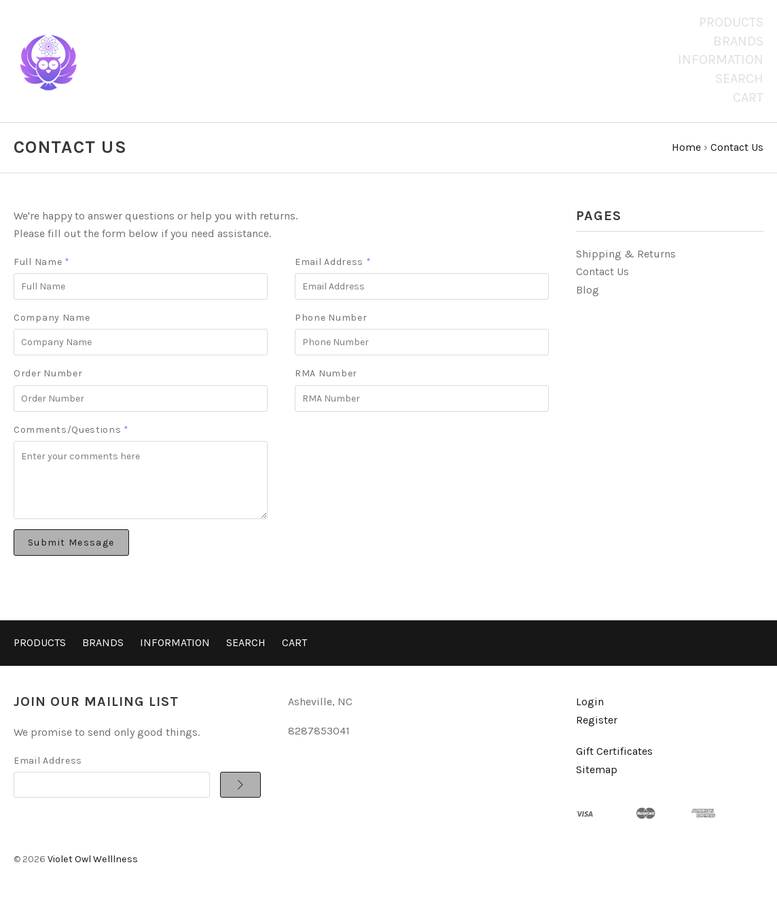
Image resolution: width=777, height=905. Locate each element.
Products (731, 22)
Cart (748, 97)
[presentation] (398, 448)
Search (739, 78)
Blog (587, 289)
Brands (738, 41)
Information (720, 59)
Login (590, 701)
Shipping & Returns (626, 253)
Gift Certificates (614, 751)
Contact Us (602, 271)
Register (596, 719)
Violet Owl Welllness (93, 859)
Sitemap (596, 769)
